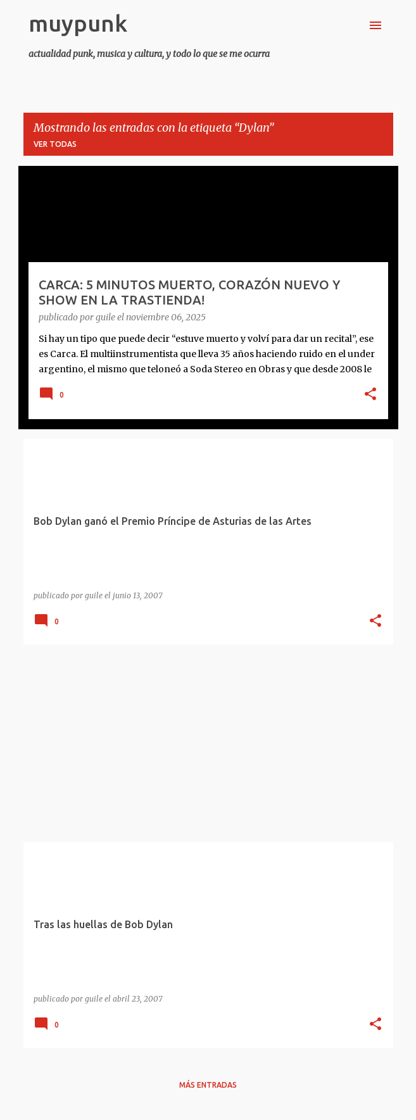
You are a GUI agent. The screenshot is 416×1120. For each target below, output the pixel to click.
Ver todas (55, 144)
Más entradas (208, 1085)
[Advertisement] (208, 743)
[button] (370, 395)
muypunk (77, 23)
